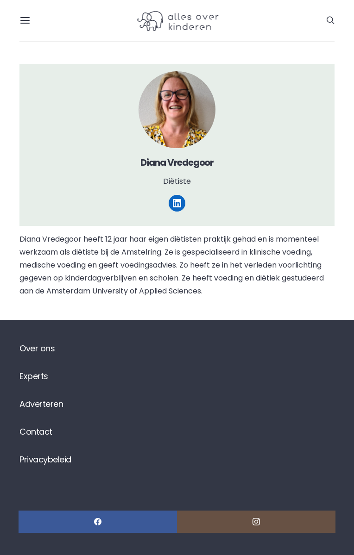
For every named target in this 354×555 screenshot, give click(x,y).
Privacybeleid (45, 459)
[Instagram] (256, 522)
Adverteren (41, 404)
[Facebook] (98, 522)
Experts (33, 376)
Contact (35, 431)
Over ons (37, 348)
